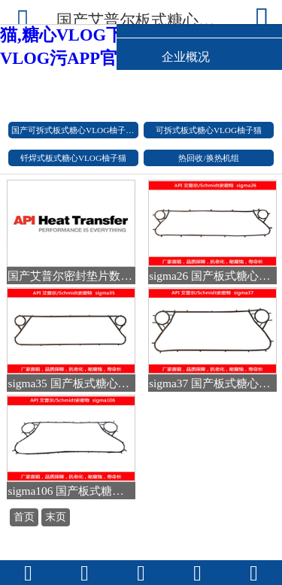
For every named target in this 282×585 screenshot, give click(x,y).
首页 (24, 517)
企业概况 (186, 56)
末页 (55, 517)
